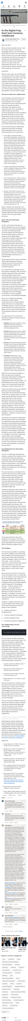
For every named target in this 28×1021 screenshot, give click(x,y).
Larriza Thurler (8, 907)
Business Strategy (6, 1000)
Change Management (18, 1000)
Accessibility (4, 1020)
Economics (19, 983)
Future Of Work (21, 981)
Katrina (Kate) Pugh (14, 917)
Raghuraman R (8, 898)
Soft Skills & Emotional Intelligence (10, 962)
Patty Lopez (7, 814)
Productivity (11, 959)
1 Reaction (16, 822)
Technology (5, 967)
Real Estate (17, 972)
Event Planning (13, 1005)
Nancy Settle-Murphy (10, 801)
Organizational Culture (7, 1002)
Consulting (4, 983)
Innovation (4, 1005)
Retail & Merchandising (7, 978)
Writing (12, 983)
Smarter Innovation (17, 737)
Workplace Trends (6, 989)
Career (3, 959)
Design (17, 1002)
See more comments (7, 926)
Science (18, 978)
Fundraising (16, 989)
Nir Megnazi (8, 887)
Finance (19, 959)
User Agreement (18, 1020)
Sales (11, 975)
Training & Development (8, 1008)
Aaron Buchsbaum (9, 915)
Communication (14, 994)
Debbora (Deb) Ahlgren (10, 883)
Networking (5, 991)
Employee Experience (20, 986)
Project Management (7, 964)
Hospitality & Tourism (16, 997)
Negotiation (5, 994)
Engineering (5, 997)
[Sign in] (26, 2)
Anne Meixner (8, 825)
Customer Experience (7, 972)
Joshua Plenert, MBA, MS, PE (11, 893)
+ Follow (23, 39)
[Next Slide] (26, 943)
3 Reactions (16, 904)
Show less (5, 1011)
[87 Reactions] (4, 797)
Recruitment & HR (17, 970)
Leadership (13, 967)
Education (17, 964)
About (16, 1017)
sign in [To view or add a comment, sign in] (21, 931)
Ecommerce (21, 967)
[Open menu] (24, 30)
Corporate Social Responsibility (18, 991)
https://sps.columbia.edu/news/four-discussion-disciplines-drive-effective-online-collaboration (14, 781)
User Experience (6, 970)
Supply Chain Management (8, 981)
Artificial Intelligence (7, 986)
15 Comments (9, 797)
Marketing (4, 975)
